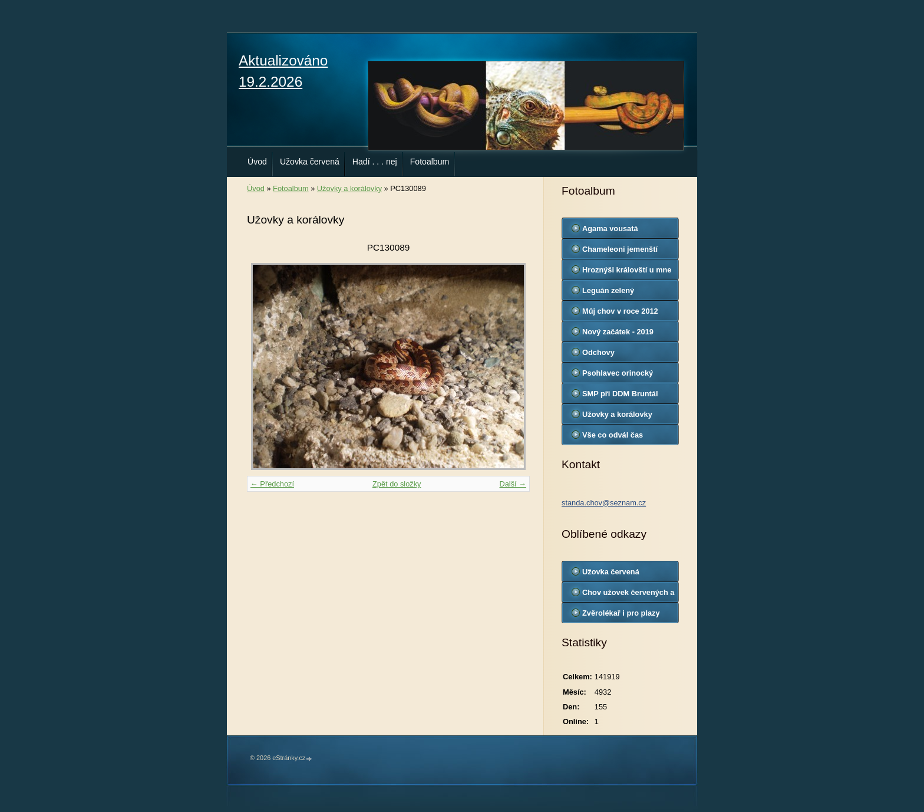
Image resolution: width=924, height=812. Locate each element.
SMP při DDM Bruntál (620, 393)
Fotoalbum (430, 161)
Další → (512, 483)
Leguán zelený (608, 290)
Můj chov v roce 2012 (620, 311)
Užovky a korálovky (349, 188)
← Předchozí (272, 483)
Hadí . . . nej (374, 161)
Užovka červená (309, 161)
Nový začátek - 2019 (618, 331)
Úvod (257, 161)
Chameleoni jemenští (620, 249)
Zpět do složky (396, 483)
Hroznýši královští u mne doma (626, 272)
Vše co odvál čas (612, 434)
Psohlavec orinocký (617, 373)
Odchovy (598, 352)
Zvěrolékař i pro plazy (621, 613)
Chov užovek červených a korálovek (628, 595)
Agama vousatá (610, 228)
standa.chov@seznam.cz (604, 502)
